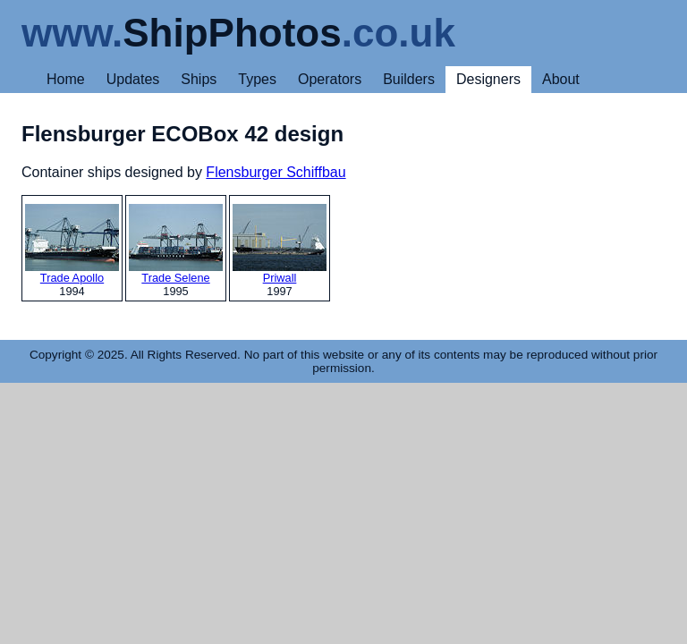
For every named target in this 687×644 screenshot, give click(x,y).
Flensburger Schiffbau (275, 172)
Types (257, 79)
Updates (133, 79)
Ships (198, 79)
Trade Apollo (72, 244)
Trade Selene (176, 244)
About (561, 79)
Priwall (280, 244)
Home (66, 79)
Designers (488, 79)
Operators (329, 79)
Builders (409, 79)
